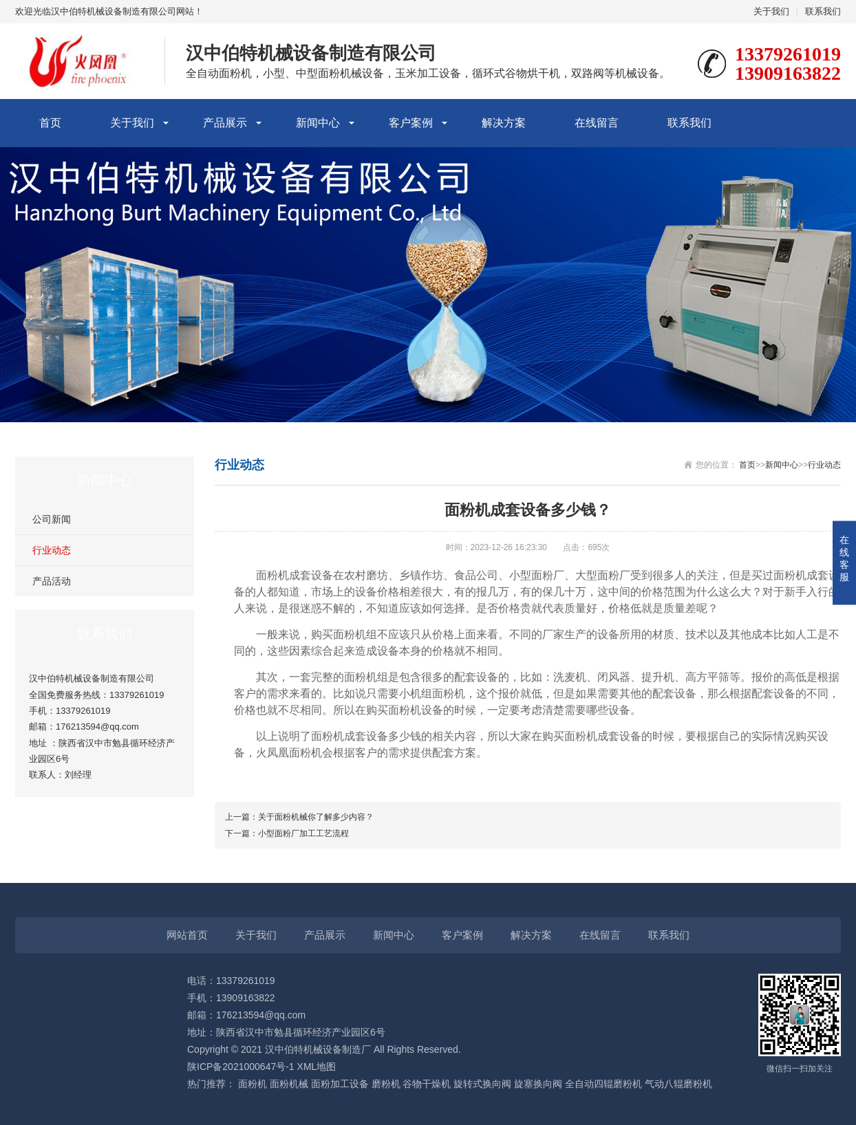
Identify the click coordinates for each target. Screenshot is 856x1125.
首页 (50, 123)
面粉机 (252, 1083)
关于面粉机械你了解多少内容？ (316, 817)
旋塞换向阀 (538, 1083)
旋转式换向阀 (482, 1083)
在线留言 (597, 123)
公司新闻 (51, 519)
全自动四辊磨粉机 (603, 1083)
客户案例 (411, 123)
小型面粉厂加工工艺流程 (303, 833)
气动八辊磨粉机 (678, 1083)
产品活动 (51, 581)
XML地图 (316, 1066)
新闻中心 (318, 123)
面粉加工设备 (340, 1083)
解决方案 (504, 123)
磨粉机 (386, 1083)
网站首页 (187, 935)
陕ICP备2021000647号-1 (241, 1066)
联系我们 (823, 11)
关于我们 (771, 11)
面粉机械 (289, 1083)
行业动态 (51, 550)
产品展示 (225, 123)
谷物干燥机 (427, 1083)
